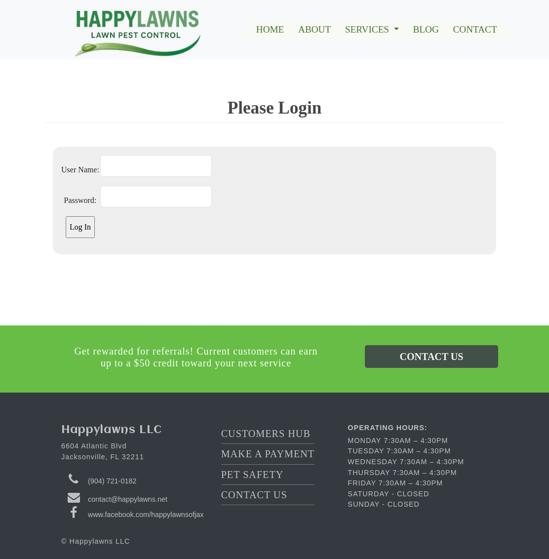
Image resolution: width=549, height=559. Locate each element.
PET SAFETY (252, 474)
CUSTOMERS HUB (266, 433)
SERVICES (368, 29)
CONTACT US (432, 356)
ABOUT (314, 29)
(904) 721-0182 (112, 481)
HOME (270, 29)
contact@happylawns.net (127, 499)
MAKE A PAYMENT (267, 453)
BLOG (426, 29)
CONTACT (475, 29)
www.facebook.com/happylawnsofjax (145, 515)
